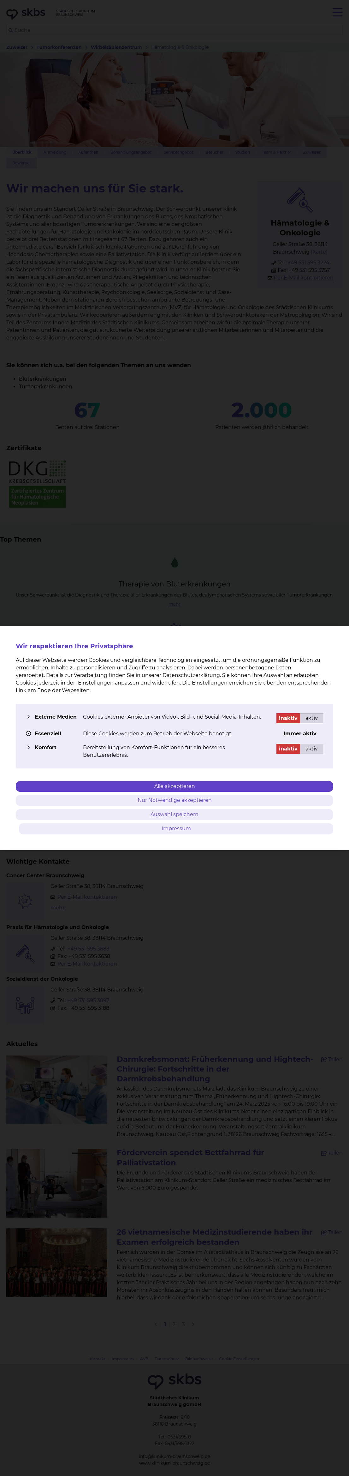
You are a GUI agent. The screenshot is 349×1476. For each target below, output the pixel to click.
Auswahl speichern (174, 814)
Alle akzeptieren (174, 786)
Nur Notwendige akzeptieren (175, 800)
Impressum (176, 829)
